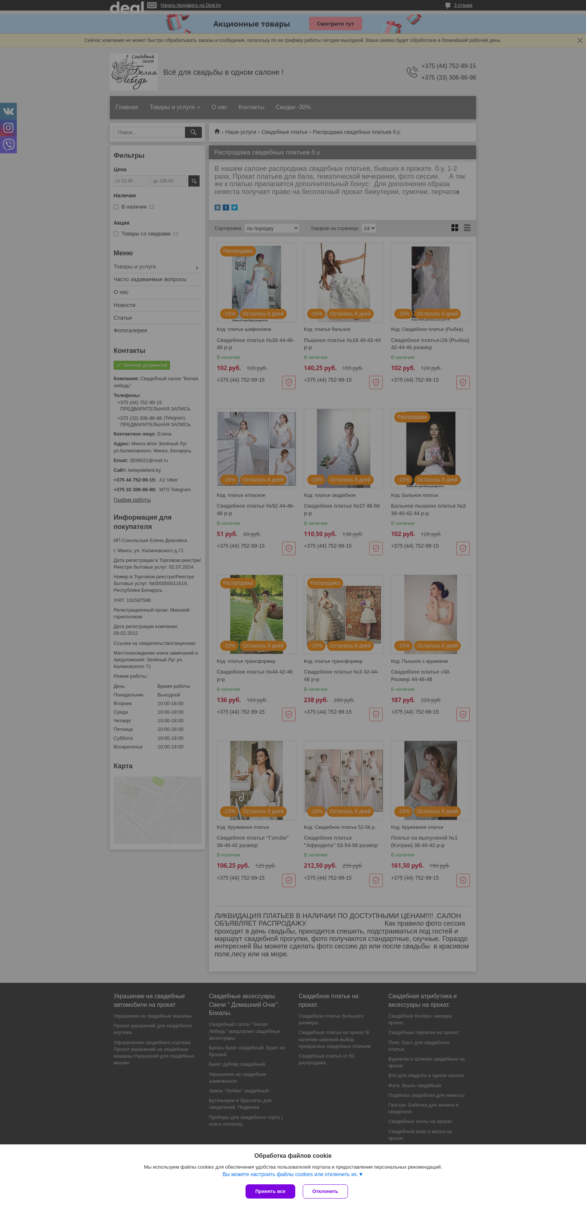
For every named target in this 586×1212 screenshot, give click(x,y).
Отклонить (325, 1191)
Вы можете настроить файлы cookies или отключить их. (290, 1174)
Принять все (270, 1191)
